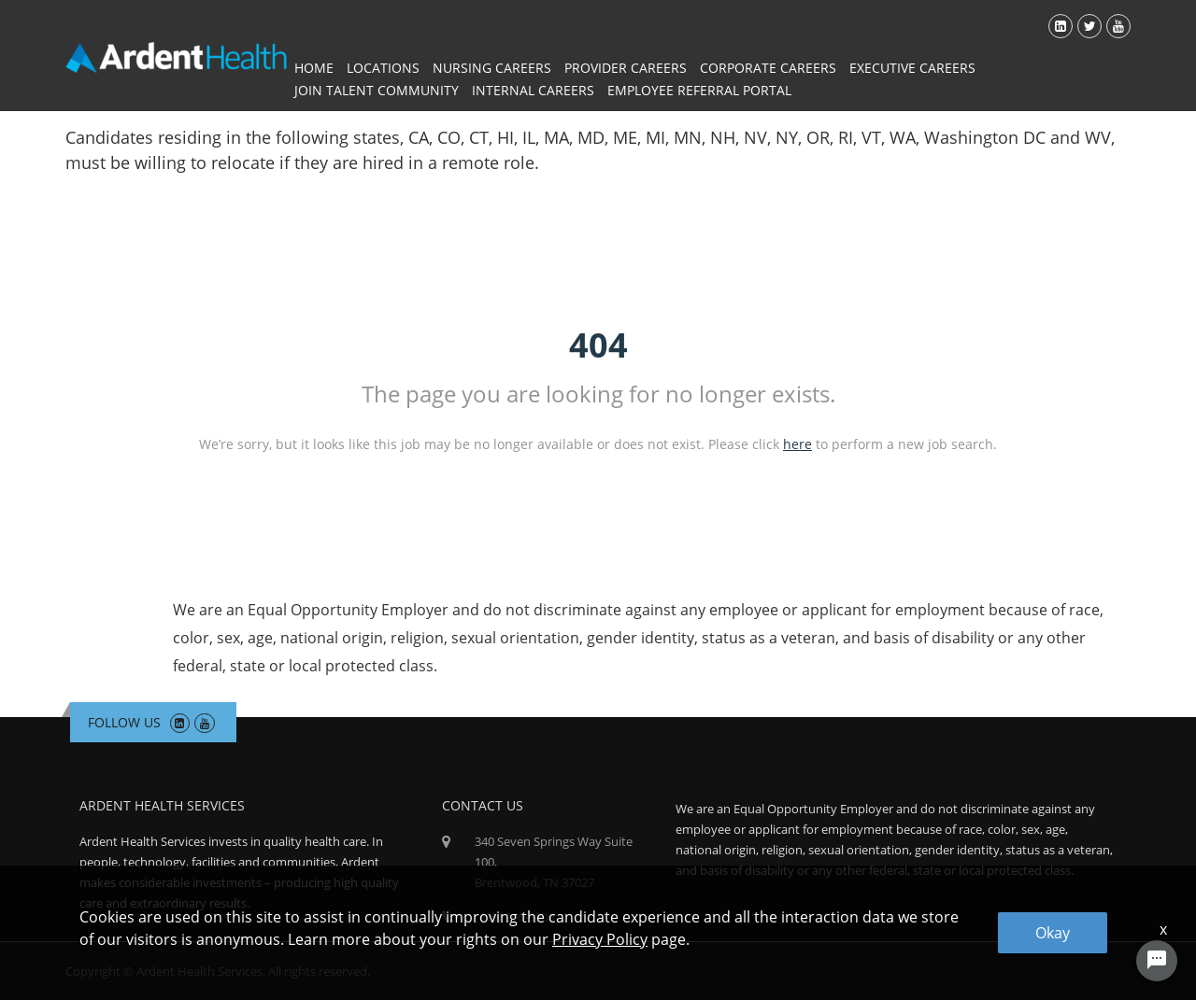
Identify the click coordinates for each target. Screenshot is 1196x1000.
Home (314, 68)
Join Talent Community (376, 90)
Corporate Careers (768, 68)
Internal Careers (533, 90)
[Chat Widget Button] (1156, 960)
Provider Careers (625, 68)
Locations (383, 68)
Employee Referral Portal (699, 90)
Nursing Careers (492, 68)
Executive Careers (912, 68)
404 (598, 345)
